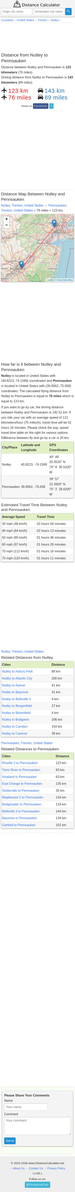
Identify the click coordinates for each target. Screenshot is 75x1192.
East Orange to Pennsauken (22, 783)
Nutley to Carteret (14, 733)
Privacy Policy (56, 1168)
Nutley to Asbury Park (17, 671)
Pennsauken (57, 205)
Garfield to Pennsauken (18, 825)
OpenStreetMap (65, 280)
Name (8, 1100)
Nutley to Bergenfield (17, 706)
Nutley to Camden (15, 726)
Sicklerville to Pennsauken (20, 790)
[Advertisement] (37, 37)
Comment (11, 1114)
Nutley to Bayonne (15, 692)
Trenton (17, 205)
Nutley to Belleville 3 (16, 699)
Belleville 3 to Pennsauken (21, 811)
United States (33, 205)
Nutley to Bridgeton (15, 719)
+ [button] (6, 219)
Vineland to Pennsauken (19, 777)
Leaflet (50, 280)
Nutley (5, 205)
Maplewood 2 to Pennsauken (22, 797)
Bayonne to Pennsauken (19, 818)
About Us (19, 1168)
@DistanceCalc (37, 1184)
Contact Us (36, 1168)
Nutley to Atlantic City (17, 678)
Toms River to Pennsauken (21, 770)
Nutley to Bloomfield (16, 712)
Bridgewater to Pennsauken (21, 804)
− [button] (6, 225)
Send (10, 1140)
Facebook (40, 105)
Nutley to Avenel (13, 685)
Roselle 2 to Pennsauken (20, 763)
